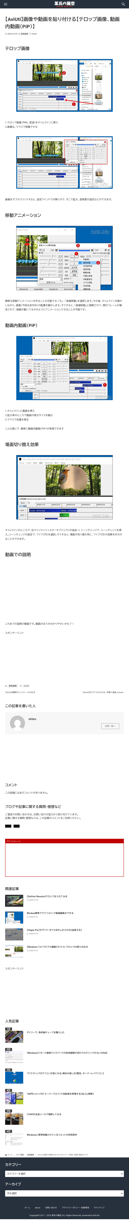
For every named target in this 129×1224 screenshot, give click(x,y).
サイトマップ (99, 1212)
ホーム (27, 1212)
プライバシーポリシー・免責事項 (75, 1212)
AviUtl (34, 34)
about (37, 1212)
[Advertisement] (27, 654)
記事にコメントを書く (19, 829)
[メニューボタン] (6, 4)
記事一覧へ (110, 728)
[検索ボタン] (123, 4)
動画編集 (24, 34)
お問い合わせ (46, 829)
